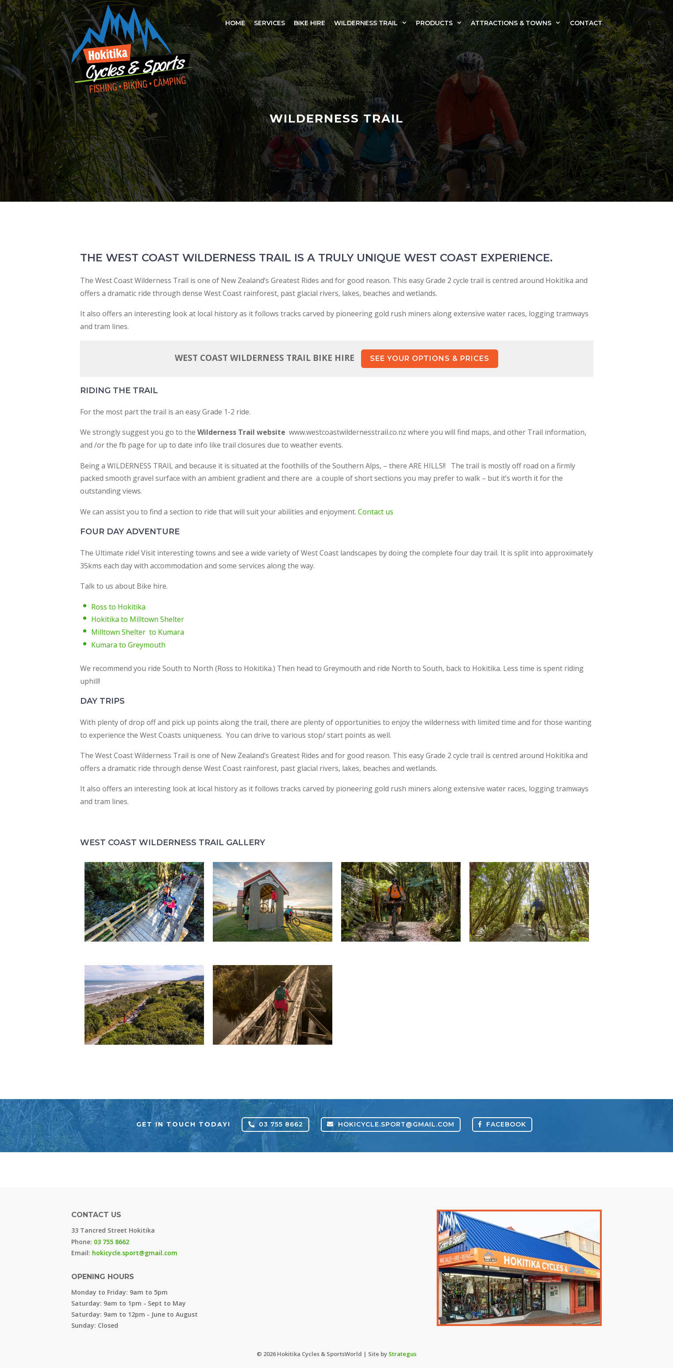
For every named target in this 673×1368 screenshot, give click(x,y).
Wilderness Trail (370, 23)
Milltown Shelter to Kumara (137, 632)
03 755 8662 (276, 1124)
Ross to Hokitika (118, 607)
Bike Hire (309, 23)
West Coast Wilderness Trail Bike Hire (336, 358)
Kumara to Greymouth (128, 645)
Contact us (375, 512)
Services (269, 23)
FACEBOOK (502, 1124)
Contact (586, 23)
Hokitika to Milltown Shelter (137, 619)
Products (439, 23)
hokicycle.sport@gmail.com (390, 1124)
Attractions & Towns (516, 23)
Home (235, 23)
